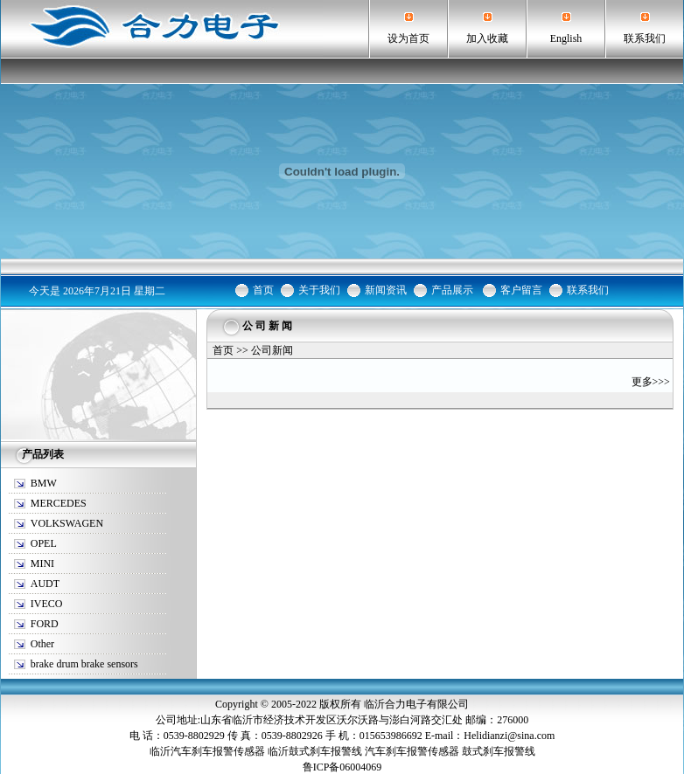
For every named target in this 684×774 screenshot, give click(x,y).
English (566, 38)
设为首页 (408, 38)
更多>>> (651, 382)
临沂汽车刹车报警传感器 (207, 751)
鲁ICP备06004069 (342, 767)
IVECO (47, 604)
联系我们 (645, 38)
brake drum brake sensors (84, 664)
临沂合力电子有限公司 (416, 704)
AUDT (45, 583)
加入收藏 (487, 38)
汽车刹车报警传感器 (412, 751)
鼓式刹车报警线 (498, 751)
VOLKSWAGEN (67, 523)
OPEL (44, 543)
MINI (42, 563)
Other (42, 644)
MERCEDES (59, 503)
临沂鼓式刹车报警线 (315, 751)
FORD (45, 624)
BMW (44, 483)
